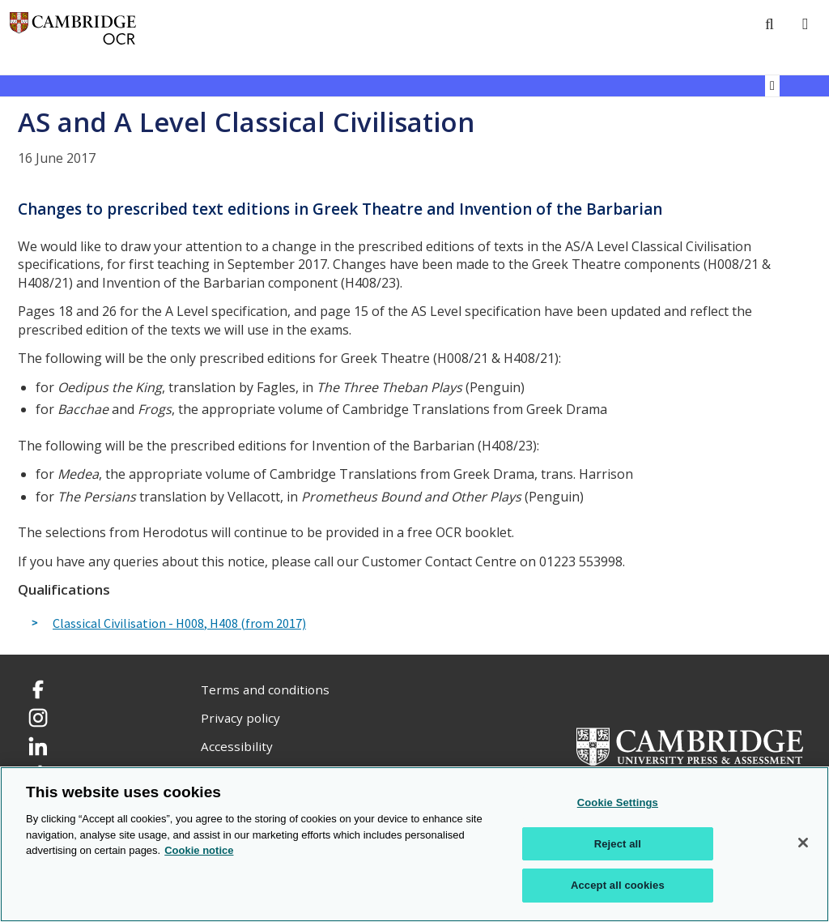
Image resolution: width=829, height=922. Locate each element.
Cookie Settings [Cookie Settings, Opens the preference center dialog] (617, 802)
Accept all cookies (618, 885)
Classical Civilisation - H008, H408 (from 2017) (179, 624)
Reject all (617, 844)
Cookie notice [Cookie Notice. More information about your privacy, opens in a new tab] (198, 850)
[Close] (803, 842)
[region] (414, 844)
